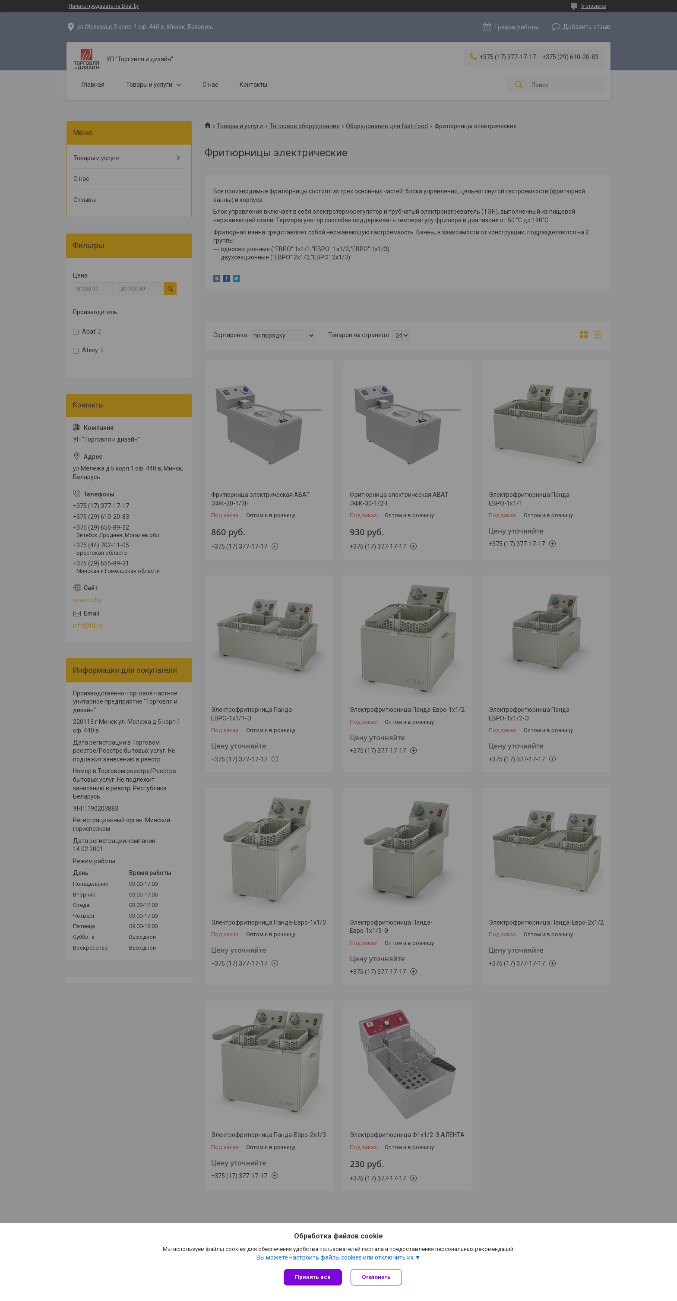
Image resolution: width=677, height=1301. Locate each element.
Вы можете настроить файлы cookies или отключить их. (335, 1257)
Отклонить (376, 1277)
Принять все (313, 1277)
